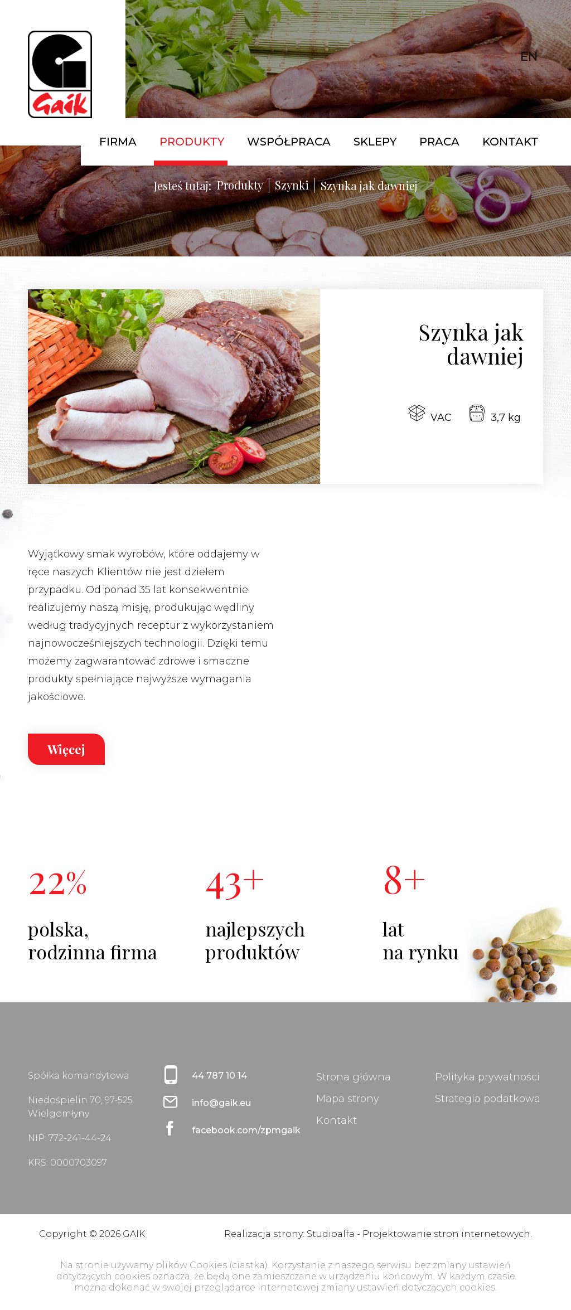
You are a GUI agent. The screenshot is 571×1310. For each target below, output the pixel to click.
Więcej (66, 749)
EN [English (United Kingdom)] (529, 56)
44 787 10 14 (219, 1075)
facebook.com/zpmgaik (235, 1130)
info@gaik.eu (221, 1103)
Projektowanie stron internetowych (446, 1234)
